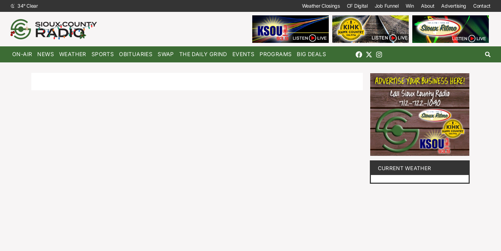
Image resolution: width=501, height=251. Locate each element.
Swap (166, 54)
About (428, 6)
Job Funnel (387, 6)
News (45, 54)
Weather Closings (321, 6)
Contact (482, 6)
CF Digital (357, 6)
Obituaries (135, 54)
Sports (103, 54)
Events (243, 54)
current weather (404, 168)
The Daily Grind (203, 54)
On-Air (22, 54)
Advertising (453, 6)
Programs (276, 54)
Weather (72, 54)
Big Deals (311, 54)
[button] (488, 54)
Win (410, 6)
